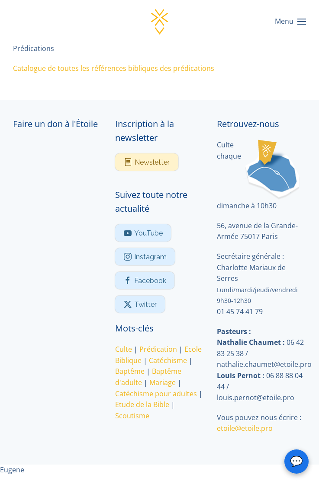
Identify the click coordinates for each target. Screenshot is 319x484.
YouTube (143, 233)
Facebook (144, 280)
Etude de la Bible (142, 404)
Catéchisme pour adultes (156, 393)
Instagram (145, 256)
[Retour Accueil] (160, 21)
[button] (290, 21)
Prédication (158, 349)
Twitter (140, 304)
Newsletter (147, 162)
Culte (123, 349)
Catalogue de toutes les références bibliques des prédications (113, 68)
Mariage (162, 382)
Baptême (130, 371)
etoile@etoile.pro (245, 428)
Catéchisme (168, 360)
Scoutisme (132, 415)
